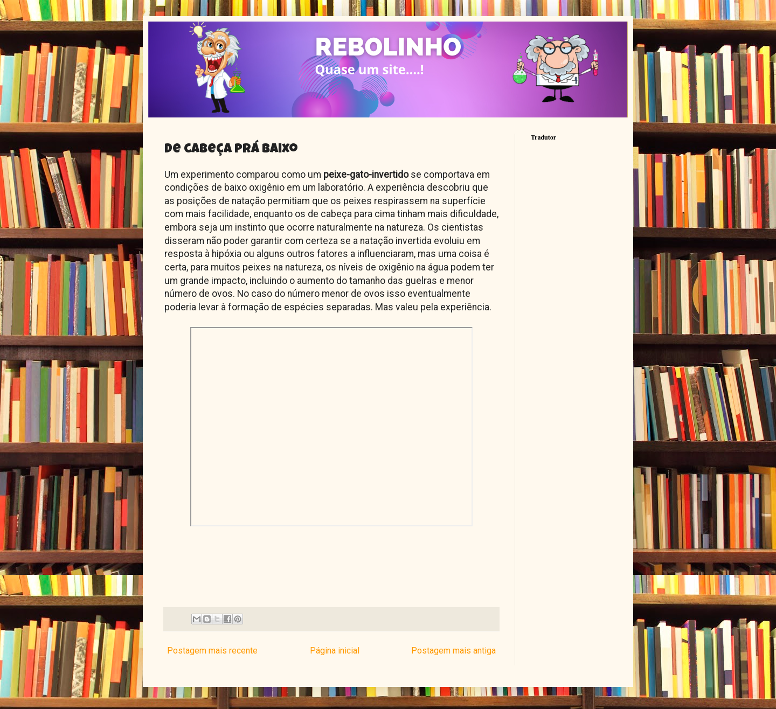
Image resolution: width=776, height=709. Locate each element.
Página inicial (334, 650)
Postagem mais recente (212, 650)
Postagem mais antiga (453, 650)
